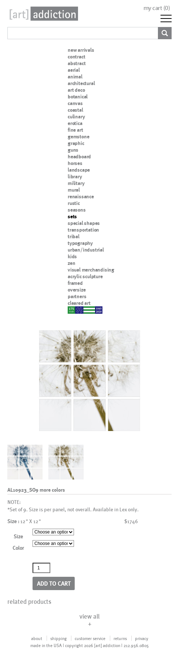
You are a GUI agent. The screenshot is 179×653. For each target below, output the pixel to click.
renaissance (81, 196)
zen (71, 263)
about (36, 638)
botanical (78, 97)
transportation (83, 230)
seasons (77, 210)
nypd (73, 310)
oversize (76, 290)
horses (75, 163)
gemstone (78, 136)
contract (76, 57)
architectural (81, 83)
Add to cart (54, 583)
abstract (76, 63)
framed (75, 283)
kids (72, 256)
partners (77, 296)
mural (74, 190)
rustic (74, 203)
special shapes (84, 223)
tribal (74, 236)
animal (75, 77)
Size (18, 536)
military (76, 183)
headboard (79, 156)
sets (72, 216)
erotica (75, 123)
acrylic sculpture (85, 276)
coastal (75, 110)
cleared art (79, 303)
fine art (75, 130)
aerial (74, 70)
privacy (141, 638)
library (75, 176)
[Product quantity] (41, 568)
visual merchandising (91, 270)
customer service (90, 638)
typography (80, 243)
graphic (76, 143)
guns (73, 150)
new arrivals (81, 50)
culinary (76, 117)
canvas (75, 103)
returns (120, 638)
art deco (76, 90)
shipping (58, 638)
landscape (79, 170)
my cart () (156, 8)
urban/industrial (86, 250)
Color (18, 548)
